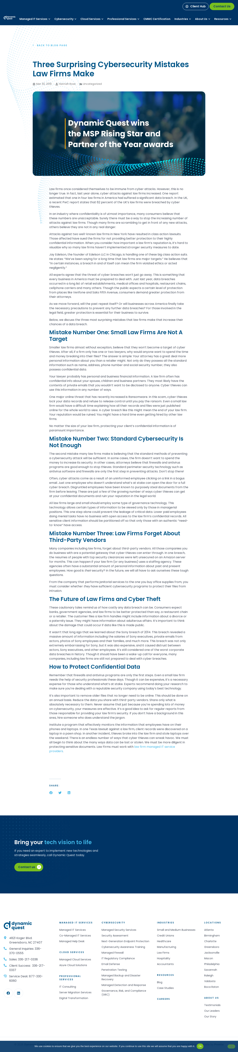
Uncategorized (92, 84)
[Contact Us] (222, 6)
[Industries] (181, 19)
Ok (200, 1046)
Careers (163, 998)
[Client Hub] (196, 6)
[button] (51, 793)
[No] (231, 1046)
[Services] (33, 19)
